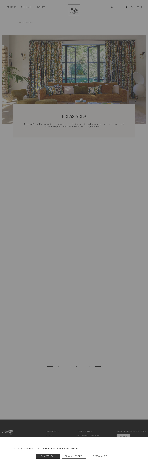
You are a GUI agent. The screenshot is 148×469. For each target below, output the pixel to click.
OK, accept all (48, 456)
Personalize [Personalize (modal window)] (100, 456)
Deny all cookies (74, 456)
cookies (29, 448)
